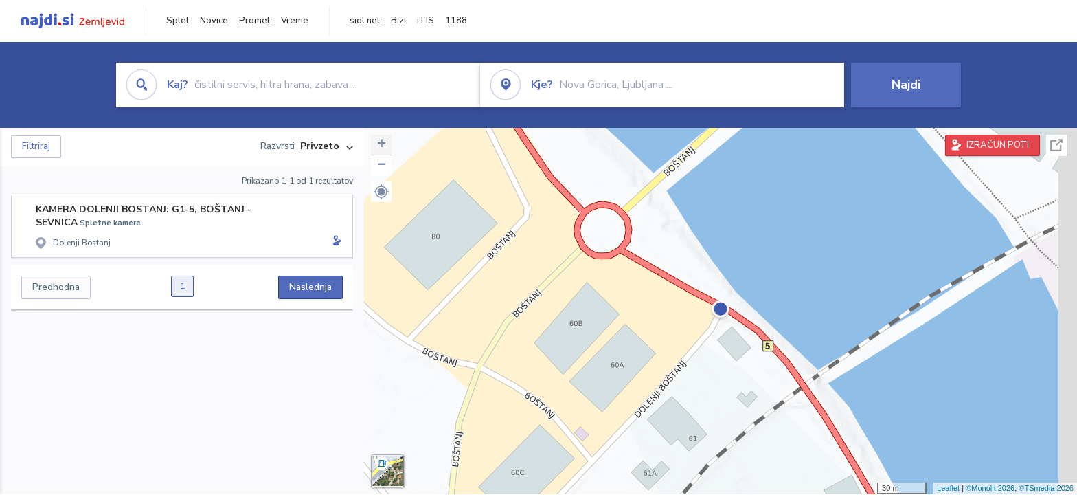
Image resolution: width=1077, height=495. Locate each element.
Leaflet (948, 488)
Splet (177, 20)
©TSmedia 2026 (1046, 488)
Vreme (294, 20)
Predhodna (56, 287)
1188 (456, 20)
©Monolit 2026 (990, 488)
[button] (381, 192)
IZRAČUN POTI (997, 145)
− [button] (381, 165)
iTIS (425, 20)
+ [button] (381, 145)
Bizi (398, 20)
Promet (254, 20)
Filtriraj (36, 146)
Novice (214, 20)
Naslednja (310, 287)
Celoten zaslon (1056, 145)
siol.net (365, 20)
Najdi (906, 84)
